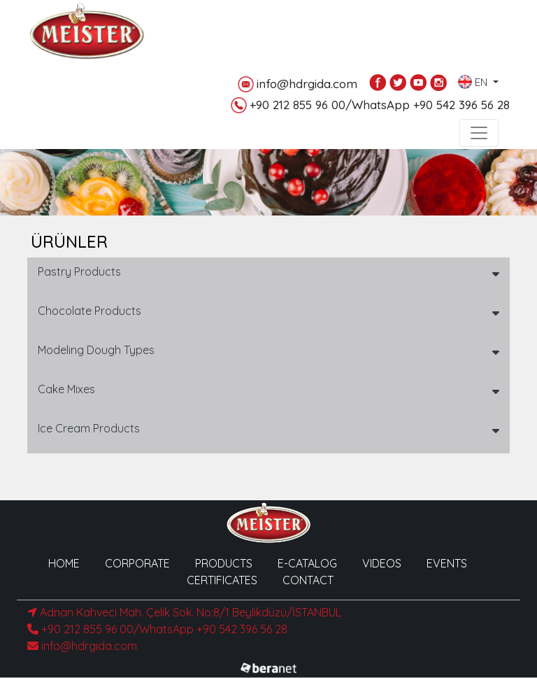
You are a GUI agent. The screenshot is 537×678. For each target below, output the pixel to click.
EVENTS (447, 563)
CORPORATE (137, 563)
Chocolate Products (89, 311)
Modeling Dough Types (96, 350)
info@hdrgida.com (297, 84)
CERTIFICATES (222, 580)
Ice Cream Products (89, 428)
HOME (64, 563)
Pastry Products (79, 271)
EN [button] (474, 79)
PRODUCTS (223, 563)
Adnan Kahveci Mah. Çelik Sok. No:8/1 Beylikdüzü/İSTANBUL (184, 612)
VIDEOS (381, 563)
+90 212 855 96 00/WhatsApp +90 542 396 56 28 (370, 105)
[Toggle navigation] (479, 133)
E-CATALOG (307, 563)
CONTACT (308, 580)
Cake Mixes (66, 389)
